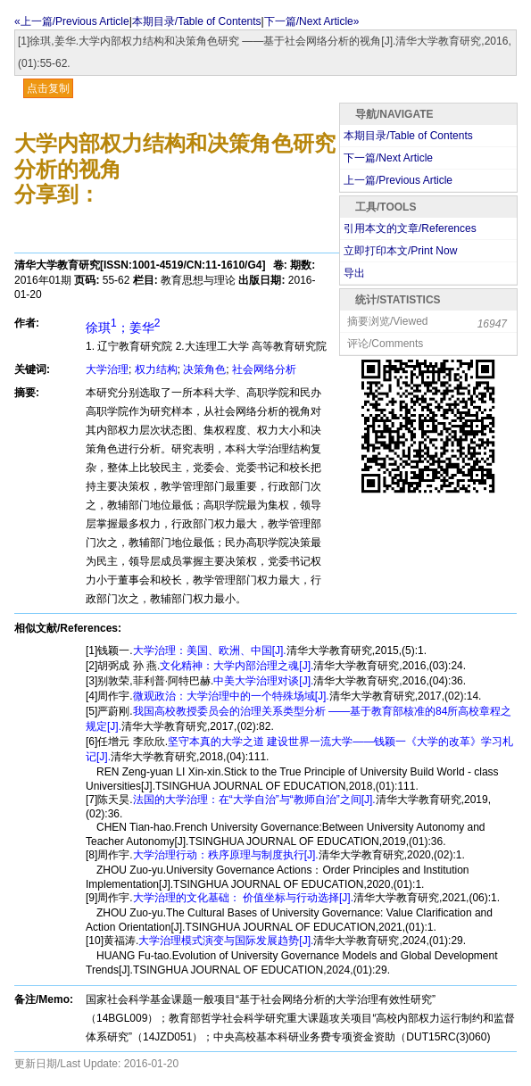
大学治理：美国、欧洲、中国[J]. (209, 650)
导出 (354, 273)
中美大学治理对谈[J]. (263, 681)
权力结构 (156, 369)
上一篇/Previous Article (398, 180)
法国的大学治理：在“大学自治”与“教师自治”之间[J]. (254, 799)
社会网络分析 (264, 369)
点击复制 (48, 88)
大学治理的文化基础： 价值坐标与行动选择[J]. (243, 897)
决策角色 (204, 369)
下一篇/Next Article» (312, 21)
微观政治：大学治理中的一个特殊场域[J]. (231, 696)
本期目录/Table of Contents (196, 21)
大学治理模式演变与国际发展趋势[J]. (225, 940)
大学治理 (107, 369)
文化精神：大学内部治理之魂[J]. (236, 665)
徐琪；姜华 (123, 327)
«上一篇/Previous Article (71, 21)
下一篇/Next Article (388, 158)
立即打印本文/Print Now (400, 251)
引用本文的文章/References (410, 228)
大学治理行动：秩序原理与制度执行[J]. (226, 855)
